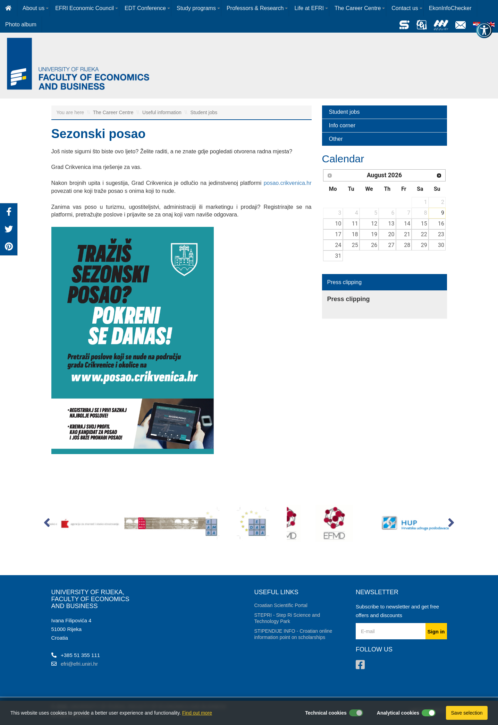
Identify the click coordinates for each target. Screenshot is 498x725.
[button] (47, 524)
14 (407, 223)
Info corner (342, 125)
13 (391, 223)
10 (338, 223)
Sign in (436, 631)
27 (391, 245)
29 (424, 245)
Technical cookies (326, 713)
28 (407, 245)
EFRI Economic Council (84, 8)
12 (374, 223)
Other (336, 139)
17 (338, 234)
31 (338, 256)
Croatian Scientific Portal (280, 605)
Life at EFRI (308, 8)
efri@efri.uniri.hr (79, 664)
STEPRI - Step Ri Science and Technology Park (287, 618)
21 (407, 234)
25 (355, 245)
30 (441, 245)
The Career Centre (358, 8)
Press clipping (344, 282)
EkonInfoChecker (450, 8)
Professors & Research (255, 8)
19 (374, 234)
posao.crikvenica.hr (288, 183)
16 (441, 223)
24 (338, 245)
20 (391, 234)
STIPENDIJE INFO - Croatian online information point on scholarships (293, 634)
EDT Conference (145, 8)
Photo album (20, 24)
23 (441, 234)
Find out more (197, 713)
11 (355, 223)
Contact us (404, 8)
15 (424, 223)
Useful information (162, 112)
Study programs (196, 8)
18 (355, 234)
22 (424, 234)
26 (374, 245)
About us (33, 8)
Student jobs (203, 112)
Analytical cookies (398, 713)
